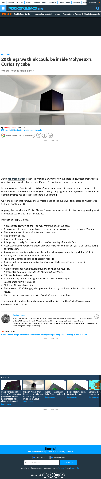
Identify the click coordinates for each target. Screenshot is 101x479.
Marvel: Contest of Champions (47, 14)
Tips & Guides (64, 3)
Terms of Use (62, 468)
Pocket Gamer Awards (72, 14)
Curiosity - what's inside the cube (28, 130)
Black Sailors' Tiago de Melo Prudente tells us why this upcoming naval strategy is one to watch (44, 334)
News (28, 3)
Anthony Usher (9, 127)
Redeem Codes (40, 3)
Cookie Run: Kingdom (23, 14)
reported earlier (16, 178)
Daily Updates (40, 457)
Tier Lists (52, 3)
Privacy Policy (75, 468)
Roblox (20, 3)
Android (11, 3)
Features (76, 3)
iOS (3, 3)
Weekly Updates (59, 457)
